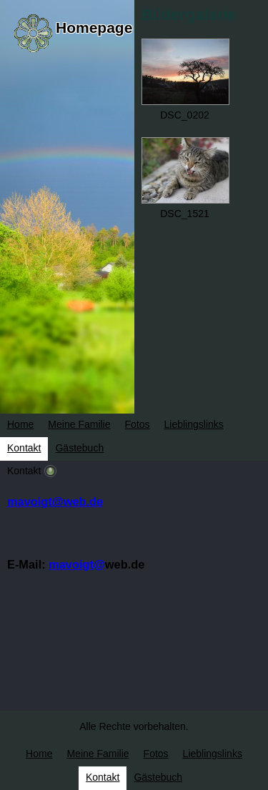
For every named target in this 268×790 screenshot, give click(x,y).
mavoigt (71, 564)
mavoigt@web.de (55, 501)
